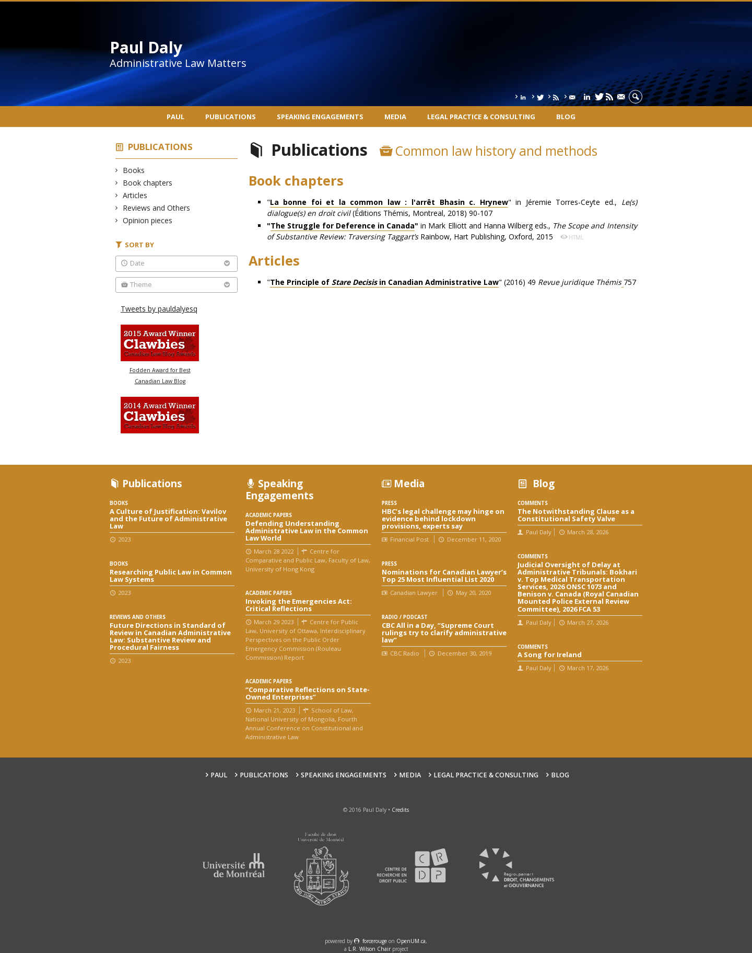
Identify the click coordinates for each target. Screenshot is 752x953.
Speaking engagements (320, 116)
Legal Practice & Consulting (481, 116)
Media (395, 116)
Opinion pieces (147, 220)
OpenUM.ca (411, 941)
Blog (565, 116)
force (374, 941)
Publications (230, 116)
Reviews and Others (156, 208)
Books (134, 170)
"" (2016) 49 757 (451, 282)
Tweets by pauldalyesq (159, 309)
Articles (135, 195)
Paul (175, 116)
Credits (400, 809)
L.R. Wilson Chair (369, 948)
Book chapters (147, 183)
